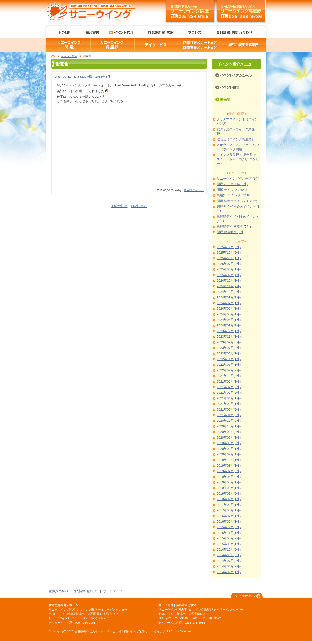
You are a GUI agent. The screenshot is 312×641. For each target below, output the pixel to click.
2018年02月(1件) (229, 499)
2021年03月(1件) (229, 404)
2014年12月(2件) (229, 549)
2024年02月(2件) (229, 325)
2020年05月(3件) (229, 443)
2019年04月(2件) (229, 476)
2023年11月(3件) (229, 336)
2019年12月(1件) (229, 460)
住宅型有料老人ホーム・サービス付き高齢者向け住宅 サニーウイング (92, 11)
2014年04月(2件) (229, 566)
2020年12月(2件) (229, 420)
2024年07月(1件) (229, 303)
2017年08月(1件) (229, 505)
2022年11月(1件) (229, 359)
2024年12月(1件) (229, 280)
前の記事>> (139, 206)
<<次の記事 (119, 206)
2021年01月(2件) (229, 415)
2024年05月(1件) (229, 314)
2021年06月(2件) (229, 392)
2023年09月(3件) (229, 342)
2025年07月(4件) (229, 264)
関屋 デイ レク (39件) (232, 189)
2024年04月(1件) (229, 320)
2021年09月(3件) (229, 381)
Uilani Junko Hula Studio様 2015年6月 (82, 76)
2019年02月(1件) (229, 488)
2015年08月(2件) (229, 538)
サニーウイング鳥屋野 (241, 11)
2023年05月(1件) (229, 353)
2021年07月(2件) (229, 387)
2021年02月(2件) (229, 409)
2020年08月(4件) (229, 432)
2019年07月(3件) (229, 471)
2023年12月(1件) (229, 331)
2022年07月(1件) (229, 364)
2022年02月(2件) (229, 370)
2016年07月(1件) (229, 516)
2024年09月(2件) (229, 297)
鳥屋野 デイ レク (194, 190)
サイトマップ (112, 591)
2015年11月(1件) (229, 533)
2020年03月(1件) (229, 448)
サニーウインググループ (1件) (238, 178)
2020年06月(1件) (229, 437)
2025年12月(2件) (229, 247)
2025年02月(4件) (229, 275)
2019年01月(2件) (229, 493)
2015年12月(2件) (229, 527)
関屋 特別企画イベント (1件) (237, 201)
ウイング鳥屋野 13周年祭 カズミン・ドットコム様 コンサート (238, 159)
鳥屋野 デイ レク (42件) (233, 195)
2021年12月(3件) (229, 376)
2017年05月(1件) (229, 510)
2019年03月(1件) (229, 482)
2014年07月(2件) (229, 561)
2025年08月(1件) (229, 258)
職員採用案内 (58, 591)
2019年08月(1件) (229, 465)
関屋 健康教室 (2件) (230, 232)
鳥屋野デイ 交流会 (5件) (234, 226)
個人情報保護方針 (85, 591)
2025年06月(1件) (229, 269)
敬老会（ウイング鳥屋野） (236, 139)
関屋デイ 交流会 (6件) (232, 184)
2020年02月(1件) (229, 454)
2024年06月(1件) (229, 308)
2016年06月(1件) (229, 521)
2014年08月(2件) (229, 555)
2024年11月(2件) (229, 286)
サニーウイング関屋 (190, 11)
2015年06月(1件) (229, 544)
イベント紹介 (69, 56)
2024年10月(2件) (229, 292)
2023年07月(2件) (229, 348)
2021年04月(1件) (229, 398)
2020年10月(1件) (229, 426)
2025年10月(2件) (229, 252)
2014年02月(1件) (229, 572)
